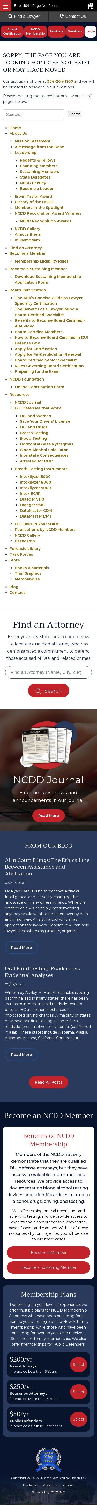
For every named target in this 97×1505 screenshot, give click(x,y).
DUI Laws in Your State (36, 524)
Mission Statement (33, 141)
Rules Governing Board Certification (49, 365)
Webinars (75, 31)
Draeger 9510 (32, 505)
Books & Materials (32, 567)
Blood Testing (33, 438)
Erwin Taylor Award (33, 196)
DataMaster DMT (36, 516)
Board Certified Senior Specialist (46, 360)
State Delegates (35, 177)
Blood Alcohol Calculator (44, 449)
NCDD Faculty (33, 183)
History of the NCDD (34, 202)
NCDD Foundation (27, 379)
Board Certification (12, 31)
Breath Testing (34, 432)
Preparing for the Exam (37, 371)
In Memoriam (27, 240)
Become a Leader (37, 188)
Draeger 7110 (32, 499)
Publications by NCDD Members (45, 529)
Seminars (56, 31)
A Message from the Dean (39, 147)
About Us (18, 133)
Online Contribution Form (39, 387)
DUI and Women (35, 415)
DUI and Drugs (34, 427)
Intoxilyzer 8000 (35, 482)
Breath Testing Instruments (41, 469)
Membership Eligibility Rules (42, 261)
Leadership (25, 152)
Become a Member (28, 253)
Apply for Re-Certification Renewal (48, 354)
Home (15, 127)
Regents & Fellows (37, 160)
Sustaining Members (39, 171)
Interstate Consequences (44, 455)
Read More (48, 816)
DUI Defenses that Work (38, 408)
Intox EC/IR (30, 493)
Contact (17, 592)
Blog (14, 587)
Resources (20, 394)
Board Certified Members (39, 331)
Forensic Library (25, 548)
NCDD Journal (28, 402)
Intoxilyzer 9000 (35, 488)
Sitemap (67, 1485)
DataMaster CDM (36, 510)
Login (91, 31)
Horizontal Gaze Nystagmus (46, 444)
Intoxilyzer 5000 (35, 476)
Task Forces (21, 554)
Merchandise (27, 579)
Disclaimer (31, 1485)
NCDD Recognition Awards (45, 221)
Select (78, 1365)
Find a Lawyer (24, 16)
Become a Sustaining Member (38, 269)
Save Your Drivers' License (45, 421)
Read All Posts (48, 1082)
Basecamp (25, 541)
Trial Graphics (28, 573)
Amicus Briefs (28, 234)
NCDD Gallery (27, 228)
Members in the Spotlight (39, 207)
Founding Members (38, 166)
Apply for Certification (36, 348)
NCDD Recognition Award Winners (48, 213)
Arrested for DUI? (36, 461)
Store (15, 560)
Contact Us (73, 16)
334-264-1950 (60, 81)
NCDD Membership (35, 31)
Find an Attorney (26, 248)
